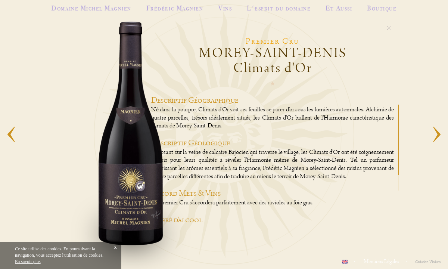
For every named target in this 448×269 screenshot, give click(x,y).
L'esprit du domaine (279, 8)
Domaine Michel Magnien (91, 8)
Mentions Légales (381, 261)
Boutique (381, 8)
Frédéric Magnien (174, 8)
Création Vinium (428, 262)
